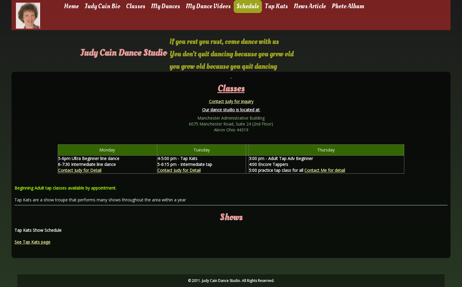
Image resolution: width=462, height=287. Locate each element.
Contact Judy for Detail (79, 170)
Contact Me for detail (324, 170)
